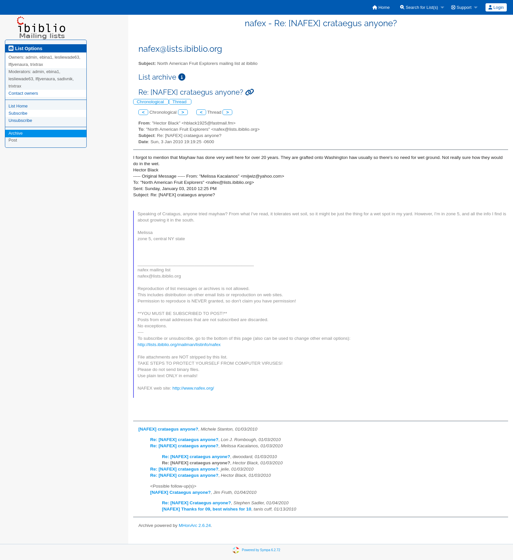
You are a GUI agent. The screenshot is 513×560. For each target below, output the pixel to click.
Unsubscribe (20, 120)
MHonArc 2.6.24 (195, 525)
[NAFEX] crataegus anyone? (168, 429)
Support (461, 7)
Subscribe (18, 113)
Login (496, 7)
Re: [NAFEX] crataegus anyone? (184, 439)
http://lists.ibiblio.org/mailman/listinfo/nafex (179, 344)
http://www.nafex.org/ (193, 388)
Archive (16, 133)
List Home (18, 106)
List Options (25, 48)
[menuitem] (381, 7)
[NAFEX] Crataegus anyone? (180, 492)
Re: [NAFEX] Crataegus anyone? (196, 502)
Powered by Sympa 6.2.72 (261, 550)
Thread (180, 101)
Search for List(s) (419, 7)
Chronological (151, 101)
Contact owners (23, 93)
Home (381, 7)
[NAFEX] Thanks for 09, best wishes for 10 (206, 509)
